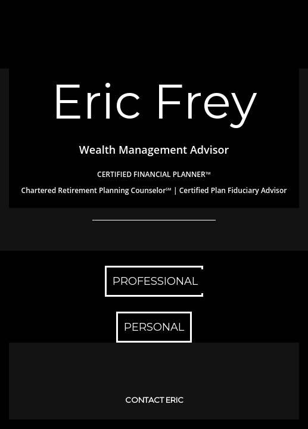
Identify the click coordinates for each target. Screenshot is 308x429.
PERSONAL (154, 327)
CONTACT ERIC (154, 400)
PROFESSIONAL (155, 281)
